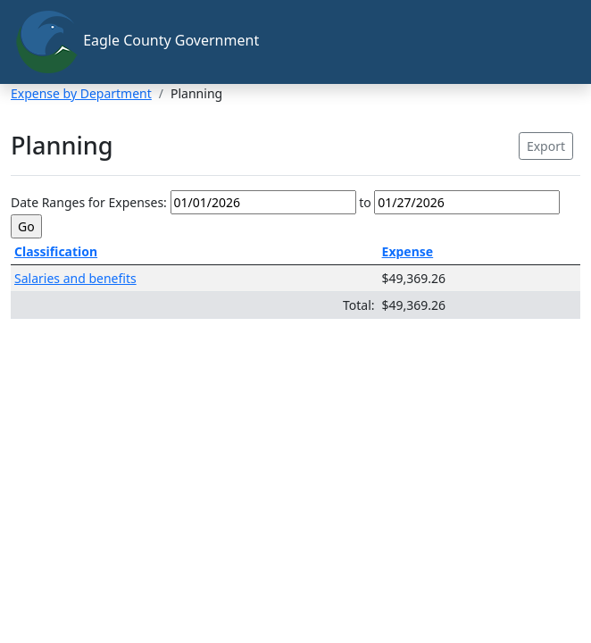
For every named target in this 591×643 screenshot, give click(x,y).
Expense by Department (81, 93)
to (365, 202)
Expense (408, 251)
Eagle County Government (136, 42)
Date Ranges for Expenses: (89, 202)
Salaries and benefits (75, 278)
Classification (55, 251)
